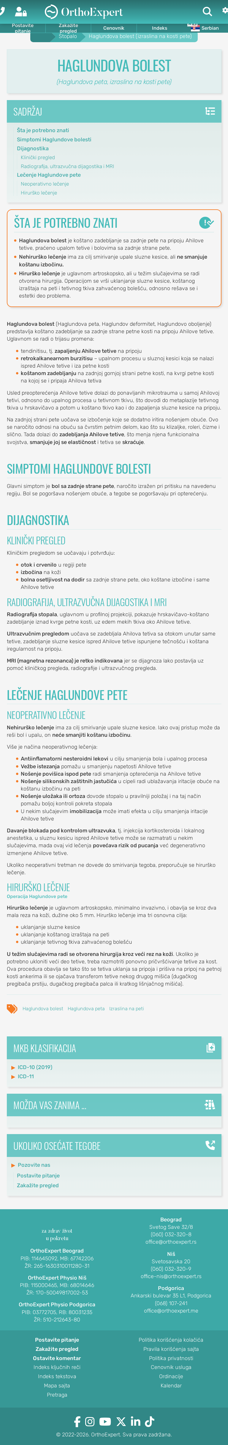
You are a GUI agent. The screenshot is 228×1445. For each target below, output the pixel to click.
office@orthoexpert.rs (171, 1242)
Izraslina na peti (126, 1008)
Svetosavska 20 (171, 1262)
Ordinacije (171, 1377)
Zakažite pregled (68, 28)
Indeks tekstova (57, 1377)
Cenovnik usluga (171, 1367)
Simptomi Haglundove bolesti (54, 139)
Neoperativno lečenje (45, 184)
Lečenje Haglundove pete (49, 175)
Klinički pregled (38, 157)
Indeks (159, 28)
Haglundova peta (86, 1008)
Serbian (205, 28)
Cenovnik (113, 28)
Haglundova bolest (43, 1008)
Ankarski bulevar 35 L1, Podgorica (171, 1296)
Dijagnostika (33, 148)
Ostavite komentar (57, 1359)
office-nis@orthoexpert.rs (171, 1277)
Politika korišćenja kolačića (171, 1340)
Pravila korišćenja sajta (171, 1349)
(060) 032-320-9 (171, 1269)
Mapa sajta (57, 1386)
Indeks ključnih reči (57, 1367)
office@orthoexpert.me (171, 1311)
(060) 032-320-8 (171, 1235)
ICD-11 (26, 1076)
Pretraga (57, 1395)
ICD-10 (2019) (35, 1067)
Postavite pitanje (23, 28)
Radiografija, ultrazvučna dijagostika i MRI (67, 166)
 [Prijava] (21, 12)
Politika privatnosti (171, 1359)
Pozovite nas (34, 1165)
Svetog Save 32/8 (171, 1227)
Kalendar (171, 1386)
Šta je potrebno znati (43, 130)
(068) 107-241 (171, 1304)
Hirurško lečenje (39, 193)
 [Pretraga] (207, 12)
